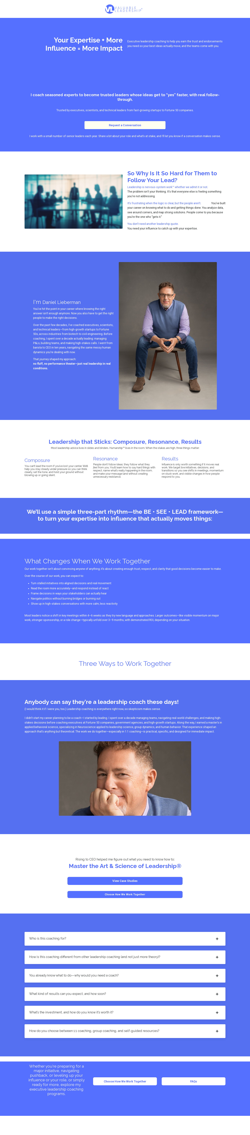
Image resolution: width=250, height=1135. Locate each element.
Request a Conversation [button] (125, 125)
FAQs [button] (193, 1089)
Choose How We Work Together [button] (125, 898)
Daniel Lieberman (66, 302)
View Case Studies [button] (124, 885)
